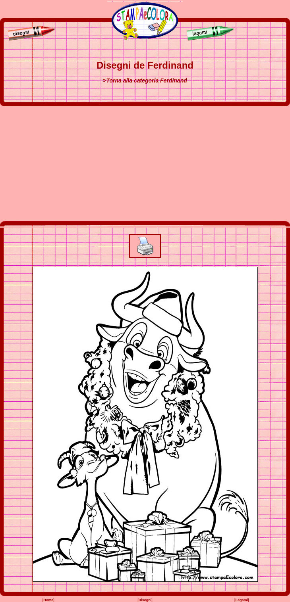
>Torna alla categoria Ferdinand (145, 80)
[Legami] (212, 39)
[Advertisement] (145, 163)
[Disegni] (29, 39)
